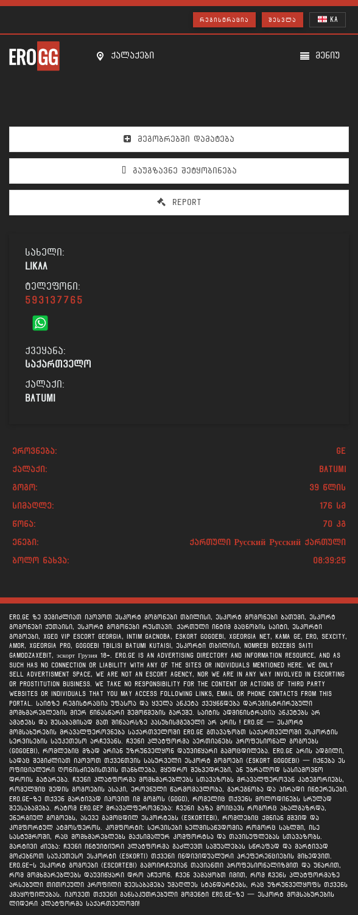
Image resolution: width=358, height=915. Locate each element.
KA (328, 19)
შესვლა (282, 20)
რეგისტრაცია (224, 20)
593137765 (54, 300)
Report (179, 202)
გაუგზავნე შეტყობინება (179, 170)
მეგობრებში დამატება (179, 138)
